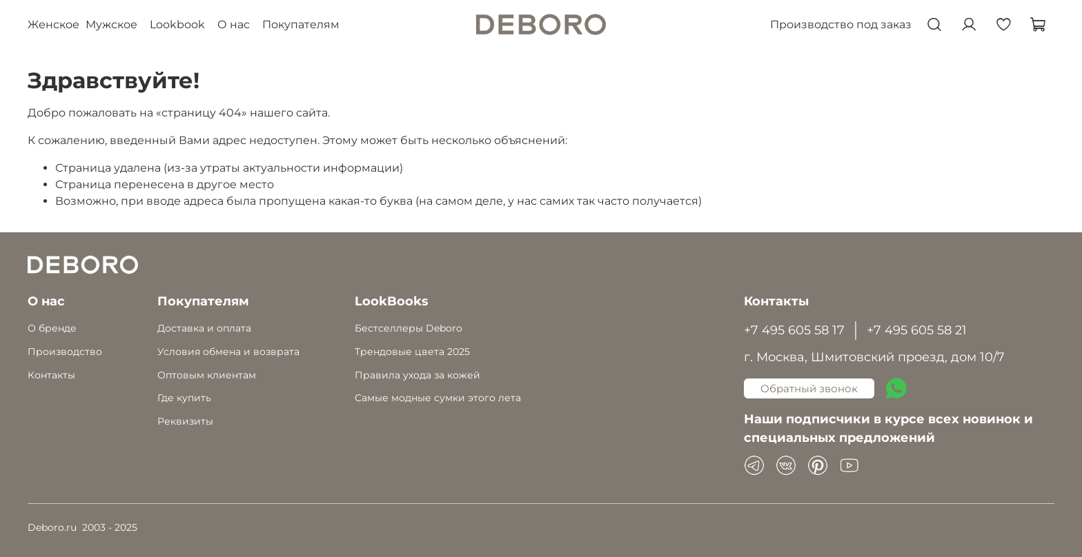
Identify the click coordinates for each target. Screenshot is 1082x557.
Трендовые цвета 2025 (412, 351)
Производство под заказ (841, 24)
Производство (65, 351)
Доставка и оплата (204, 328)
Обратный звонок (809, 388)
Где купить (184, 398)
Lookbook (177, 24)
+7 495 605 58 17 (794, 330)
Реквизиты (185, 421)
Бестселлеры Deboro (408, 328)
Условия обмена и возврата (228, 351)
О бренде (52, 328)
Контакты (51, 375)
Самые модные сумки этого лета (438, 398)
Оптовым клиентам (206, 375)
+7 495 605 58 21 (917, 330)
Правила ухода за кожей (417, 375)
